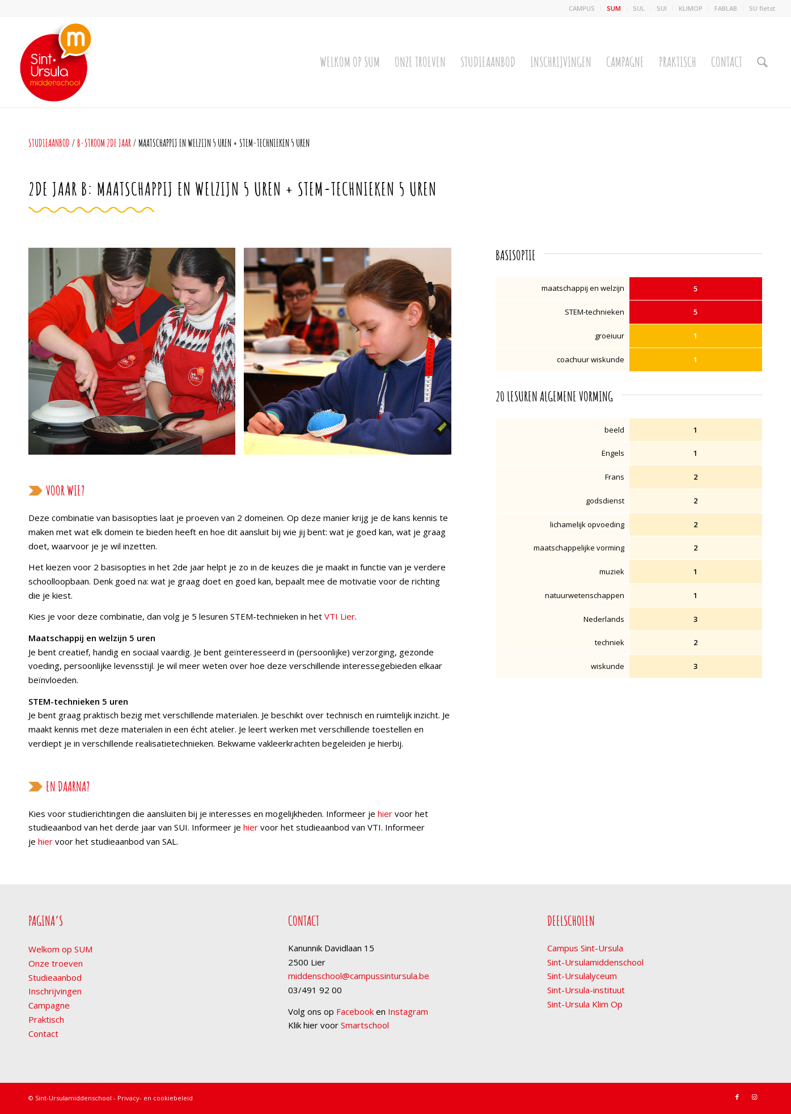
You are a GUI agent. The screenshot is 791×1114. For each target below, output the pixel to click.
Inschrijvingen (55, 991)
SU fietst (762, 8)
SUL (639, 8)
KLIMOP (691, 8)
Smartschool (365, 1025)
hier (385, 813)
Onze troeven (55, 963)
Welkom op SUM (60, 949)
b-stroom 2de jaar (104, 143)
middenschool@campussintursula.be (358, 975)
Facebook (355, 1011)
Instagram (408, 1011)
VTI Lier (339, 616)
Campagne (49, 1005)
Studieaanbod (49, 143)
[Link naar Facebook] (737, 1096)
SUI (662, 8)
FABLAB (725, 8)
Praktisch (46, 1019)
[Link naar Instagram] (754, 1096)
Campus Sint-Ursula (585, 948)
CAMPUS (582, 8)
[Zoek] (762, 61)
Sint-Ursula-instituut (586, 990)
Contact (43, 1033)
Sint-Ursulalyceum (582, 975)
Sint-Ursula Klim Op (585, 1004)
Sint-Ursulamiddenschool (595, 962)
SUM (614, 8)
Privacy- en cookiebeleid (155, 1098)
